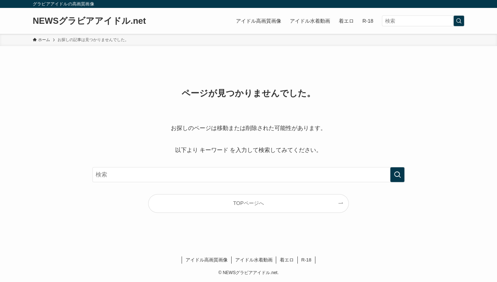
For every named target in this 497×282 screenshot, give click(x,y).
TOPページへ (248, 203)
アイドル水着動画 (254, 260)
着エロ (287, 260)
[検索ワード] (423, 20)
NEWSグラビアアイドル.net (89, 21)
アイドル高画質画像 (207, 260)
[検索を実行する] (458, 20)
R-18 (306, 260)
